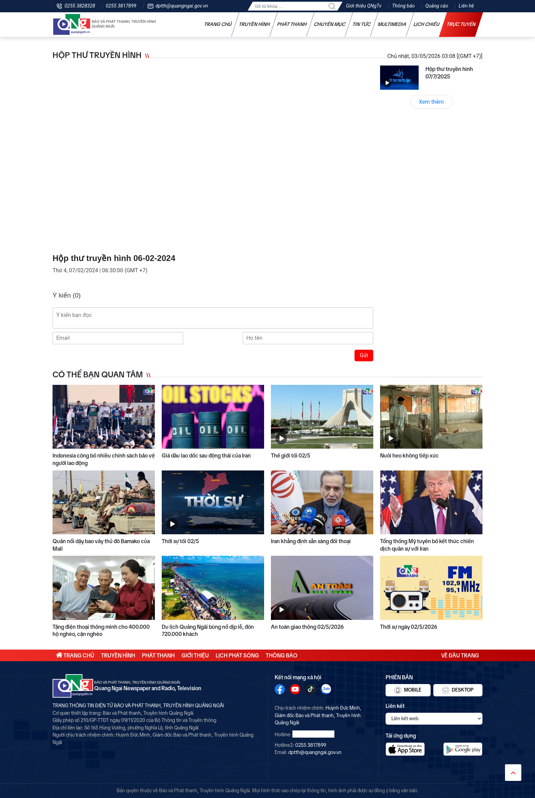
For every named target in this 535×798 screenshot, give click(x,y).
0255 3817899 (121, 6)
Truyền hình (254, 24)
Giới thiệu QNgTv (363, 6)
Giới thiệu (195, 655)
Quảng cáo (436, 6)
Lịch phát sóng (237, 655)
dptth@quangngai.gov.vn (182, 6)
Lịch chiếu (426, 24)
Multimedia (392, 24)
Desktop (458, 690)
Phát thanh (292, 24)
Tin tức (362, 24)
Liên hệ (466, 6)
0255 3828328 (79, 6)
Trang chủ (218, 24)
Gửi (364, 355)
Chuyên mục (329, 24)
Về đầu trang (460, 655)
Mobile (407, 690)
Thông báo (403, 6)
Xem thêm (431, 102)
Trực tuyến (461, 24)
